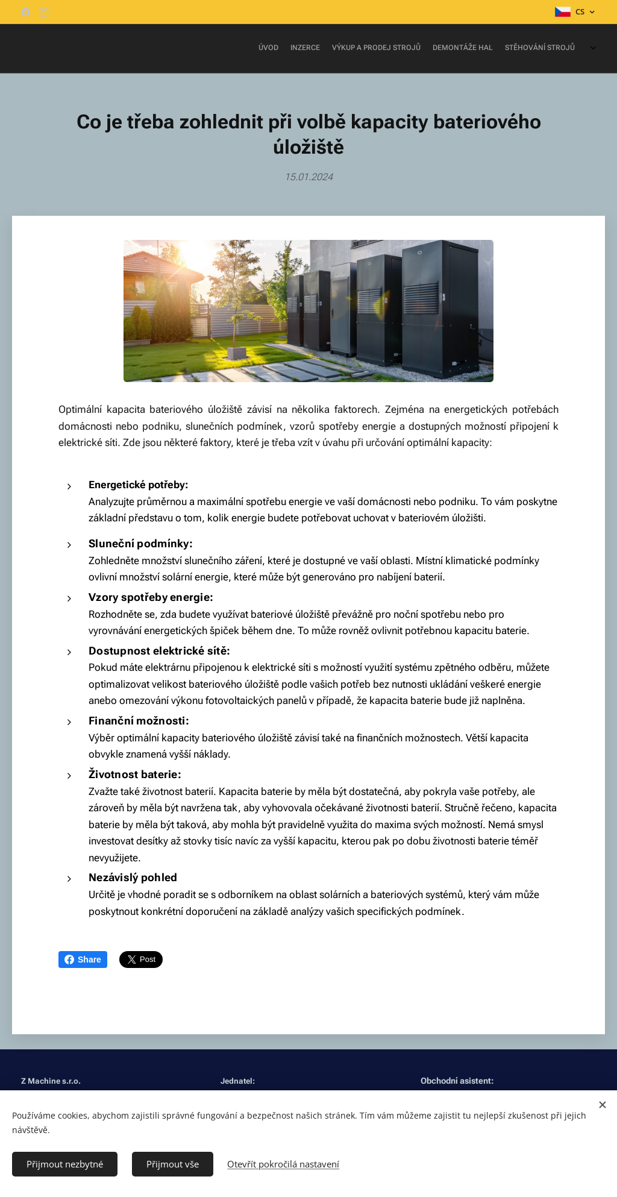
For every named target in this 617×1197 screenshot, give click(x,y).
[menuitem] (501, 49)
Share (82, 959)
